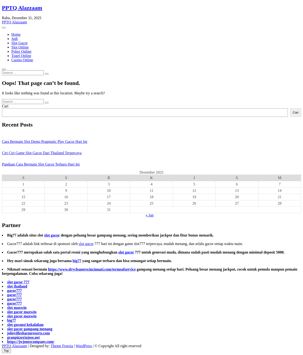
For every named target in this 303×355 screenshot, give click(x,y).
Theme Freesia (62, 346)
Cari (5, 106)
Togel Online (21, 56)
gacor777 (14, 291)
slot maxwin (17, 308)
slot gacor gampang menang (29, 329)
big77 (76, 261)
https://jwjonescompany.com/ (30, 342)
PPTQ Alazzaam (22, 8)
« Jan (149, 215)
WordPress (84, 346)
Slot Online (20, 47)
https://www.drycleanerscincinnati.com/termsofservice (92, 269)
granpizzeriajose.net (23, 337)
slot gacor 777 (18, 282)
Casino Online (22, 60)
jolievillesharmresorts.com (28, 333)
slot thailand (17, 286)
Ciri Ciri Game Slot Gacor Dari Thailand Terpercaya (41, 153)
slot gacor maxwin (21, 312)
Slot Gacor (19, 43)
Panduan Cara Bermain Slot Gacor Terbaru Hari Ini (41, 164)
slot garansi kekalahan (25, 325)
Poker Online (21, 51)
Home (16, 34)
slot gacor (52, 235)
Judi (14, 39)
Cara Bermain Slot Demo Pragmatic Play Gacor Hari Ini (44, 142)
